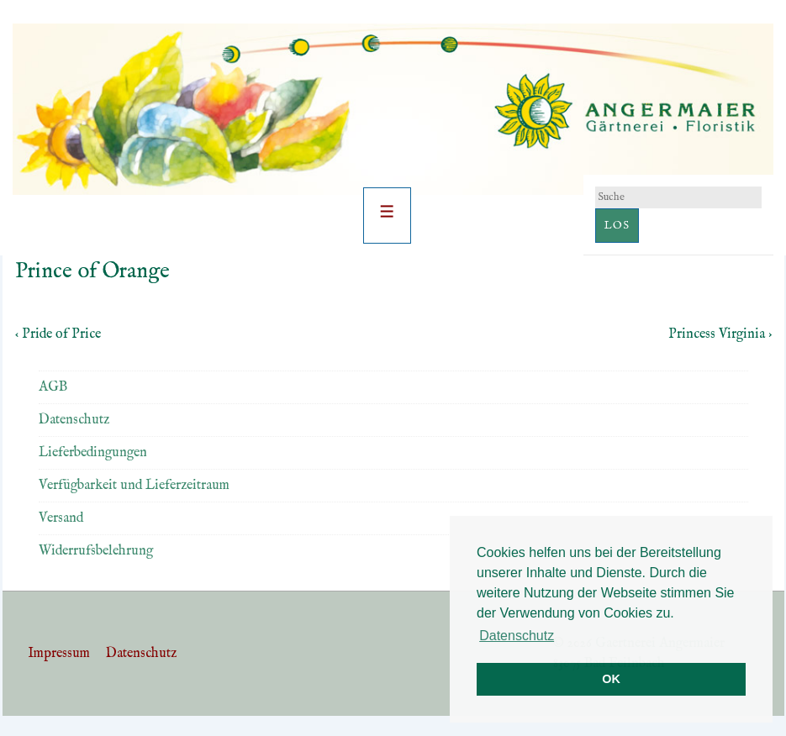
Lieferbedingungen (93, 452)
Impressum (59, 653)
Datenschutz (74, 420)
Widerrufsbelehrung (96, 551)
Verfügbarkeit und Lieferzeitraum (134, 485)
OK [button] (611, 679)
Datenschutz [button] (516, 635)
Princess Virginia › (720, 334)
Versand (61, 518)
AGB (53, 387)
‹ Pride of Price (58, 334)
